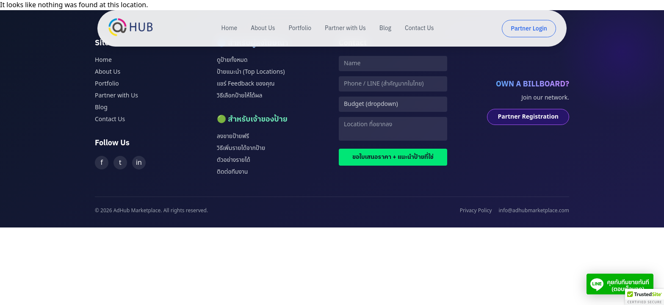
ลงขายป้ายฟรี (233, 136)
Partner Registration (528, 116)
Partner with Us (345, 28)
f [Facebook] (101, 163)
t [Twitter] (120, 163)
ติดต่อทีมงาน (232, 171)
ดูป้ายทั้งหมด (232, 59)
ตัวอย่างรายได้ (233, 159)
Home (229, 28)
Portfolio (300, 28)
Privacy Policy (476, 210)
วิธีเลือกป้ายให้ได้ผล (239, 95)
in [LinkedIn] (139, 163)
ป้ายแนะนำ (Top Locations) (251, 71)
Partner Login (529, 28)
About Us (263, 28)
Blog (385, 28)
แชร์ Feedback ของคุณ (245, 83)
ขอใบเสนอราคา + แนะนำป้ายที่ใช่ (393, 157)
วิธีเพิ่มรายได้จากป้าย (241, 148)
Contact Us (419, 28)
